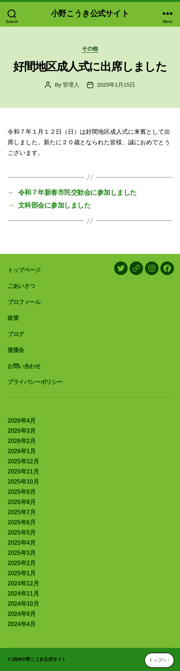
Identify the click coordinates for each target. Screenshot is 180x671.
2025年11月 (23, 471)
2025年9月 (22, 492)
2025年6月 (22, 522)
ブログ (16, 334)
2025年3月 (22, 553)
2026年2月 (22, 441)
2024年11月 (23, 593)
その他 (90, 49)
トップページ (24, 270)
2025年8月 (22, 502)
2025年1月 (22, 573)
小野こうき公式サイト (90, 13)
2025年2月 (22, 563)
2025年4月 (22, 543)
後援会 (16, 350)
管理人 (71, 84)
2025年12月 (23, 461)
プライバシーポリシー (35, 382)
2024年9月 (22, 614)
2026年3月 (22, 431)
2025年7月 (22, 512)
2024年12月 (23, 583)
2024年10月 (23, 604)
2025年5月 (22, 532)
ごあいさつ (21, 286)
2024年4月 (22, 624)
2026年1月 (22, 451)
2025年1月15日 (116, 84)
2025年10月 (23, 481)
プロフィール (24, 302)
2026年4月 (22, 420)
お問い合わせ (24, 366)
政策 (13, 318)
